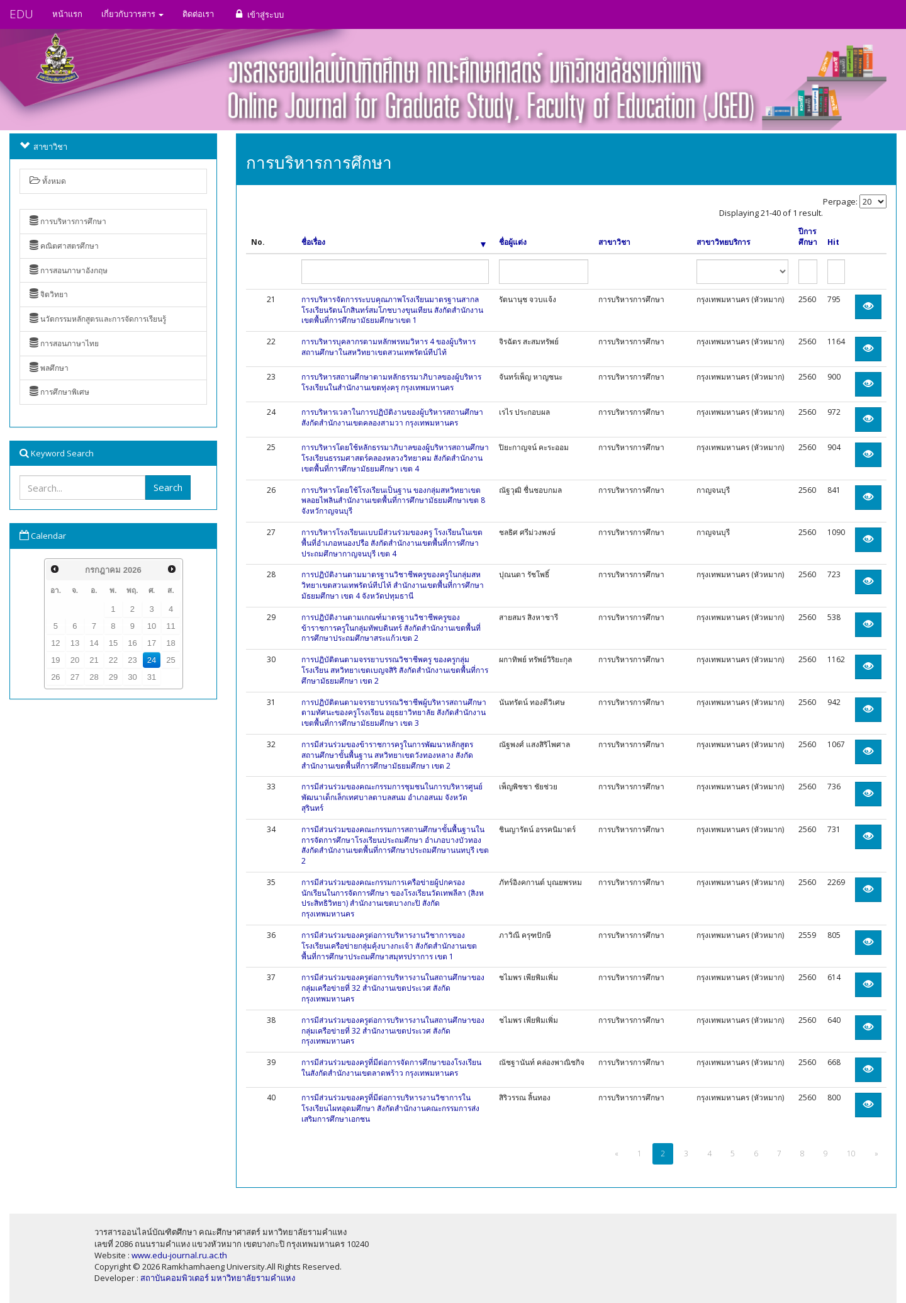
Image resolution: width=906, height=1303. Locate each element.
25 (170, 660)
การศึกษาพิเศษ (59, 391)
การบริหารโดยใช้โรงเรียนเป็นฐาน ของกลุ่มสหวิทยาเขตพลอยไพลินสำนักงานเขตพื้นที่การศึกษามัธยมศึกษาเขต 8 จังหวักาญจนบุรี (393, 501)
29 (113, 677)
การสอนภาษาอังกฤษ (69, 270)
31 (151, 677)
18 (170, 643)
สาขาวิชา (614, 242)
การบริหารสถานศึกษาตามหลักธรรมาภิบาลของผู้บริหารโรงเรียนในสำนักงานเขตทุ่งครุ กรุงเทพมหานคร (391, 382)
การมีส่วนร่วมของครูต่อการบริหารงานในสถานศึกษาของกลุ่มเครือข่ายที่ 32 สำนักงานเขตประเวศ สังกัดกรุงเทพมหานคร (392, 988)
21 (93, 660)
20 (74, 660)
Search (168, 487)
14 (93, 643)
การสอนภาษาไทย (64, 343)
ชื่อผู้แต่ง (513, 242)
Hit (833, 242)
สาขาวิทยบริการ (723, 242)
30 (132, 677)
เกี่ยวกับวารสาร (132, 14)
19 (55, 660)
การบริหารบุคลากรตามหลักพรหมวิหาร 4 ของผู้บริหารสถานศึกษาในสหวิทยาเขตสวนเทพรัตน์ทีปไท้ (388, 347)
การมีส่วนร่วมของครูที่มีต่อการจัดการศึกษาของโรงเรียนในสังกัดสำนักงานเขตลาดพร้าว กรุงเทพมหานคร (391, 1067)
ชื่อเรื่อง (393, 242)
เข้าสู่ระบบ (258, 14)
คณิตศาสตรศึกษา (64, 245)
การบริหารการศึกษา (68, 221)
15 (113, 643)
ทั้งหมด (48, 181)
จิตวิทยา (49, 294)
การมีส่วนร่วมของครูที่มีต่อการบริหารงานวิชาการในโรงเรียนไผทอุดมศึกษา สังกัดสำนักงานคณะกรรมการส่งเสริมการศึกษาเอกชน (390, 1108)
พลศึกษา (49, 368)
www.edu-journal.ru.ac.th (179, 1255)
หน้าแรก (67, 14)
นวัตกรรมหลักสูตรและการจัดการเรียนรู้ (98, 318)
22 (113, 660)
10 (151, 626)
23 (132, 660)
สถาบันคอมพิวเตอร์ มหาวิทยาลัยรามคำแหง (217, 1277)
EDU (21, 14)
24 (151, 660)
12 (55, 643)
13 (74, 643)
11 (170, 626)
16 (132, 643)
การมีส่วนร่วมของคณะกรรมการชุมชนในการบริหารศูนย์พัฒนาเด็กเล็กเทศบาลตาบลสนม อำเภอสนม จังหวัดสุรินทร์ (392, 797)
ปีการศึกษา (807, 237)
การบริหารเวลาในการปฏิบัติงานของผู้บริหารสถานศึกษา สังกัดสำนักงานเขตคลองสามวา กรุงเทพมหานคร (392, 417)
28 (93, 677)
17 (151, 643)
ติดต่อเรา (198, 14)
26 (55, 677)
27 (74, 677)
